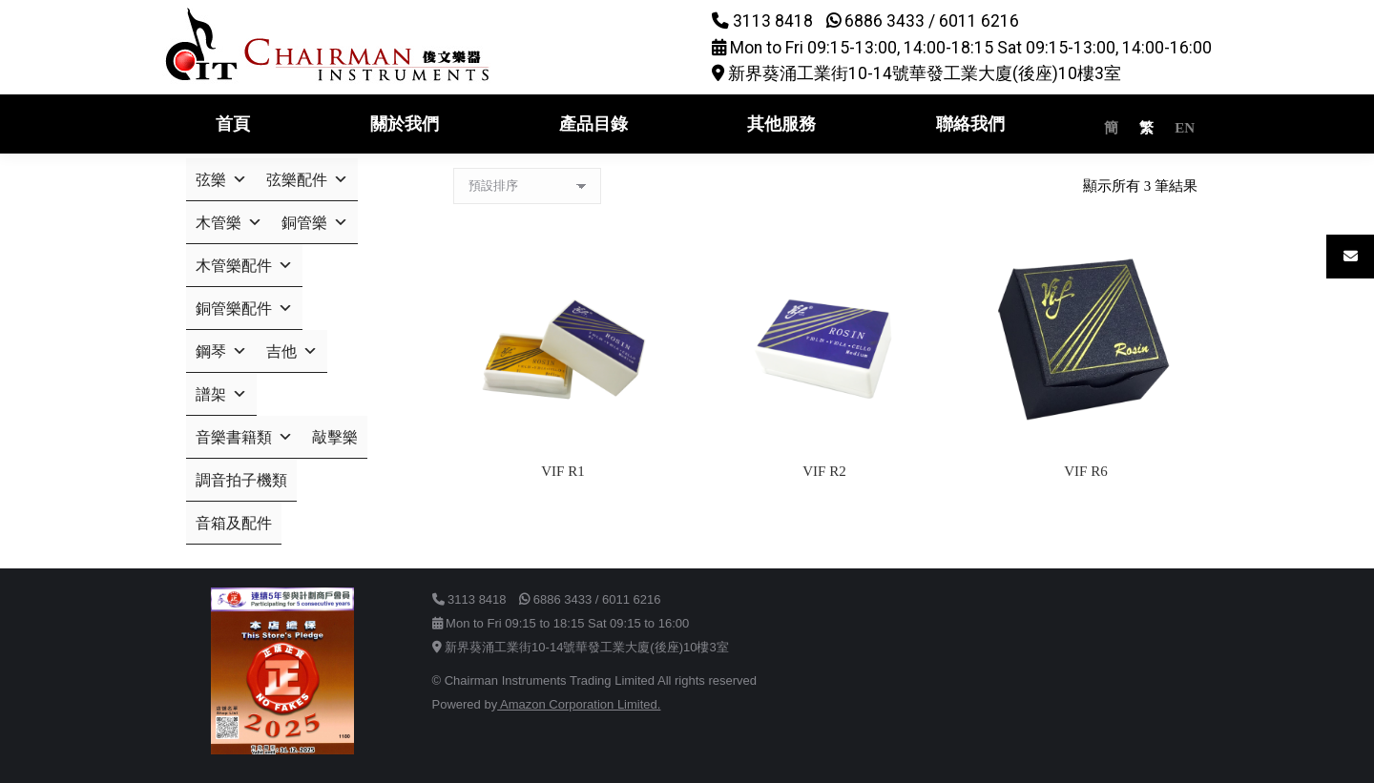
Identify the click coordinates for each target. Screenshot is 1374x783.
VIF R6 (1085, 471)
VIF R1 (562, 471)
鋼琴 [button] (221, 351)
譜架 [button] (221, 394)
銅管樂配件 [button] (244, 308)
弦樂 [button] (221, 180)
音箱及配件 (234, 523)
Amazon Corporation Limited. (578, 704)
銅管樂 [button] (314, 223)
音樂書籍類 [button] (244, 437)
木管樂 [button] (229, 223)
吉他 (292, 351)
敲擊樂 (335, 437)
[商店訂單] (527, 186)
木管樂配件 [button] (244, 266)
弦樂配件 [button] (307, 180)
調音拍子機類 (241, 480)
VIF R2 (823, 471)
